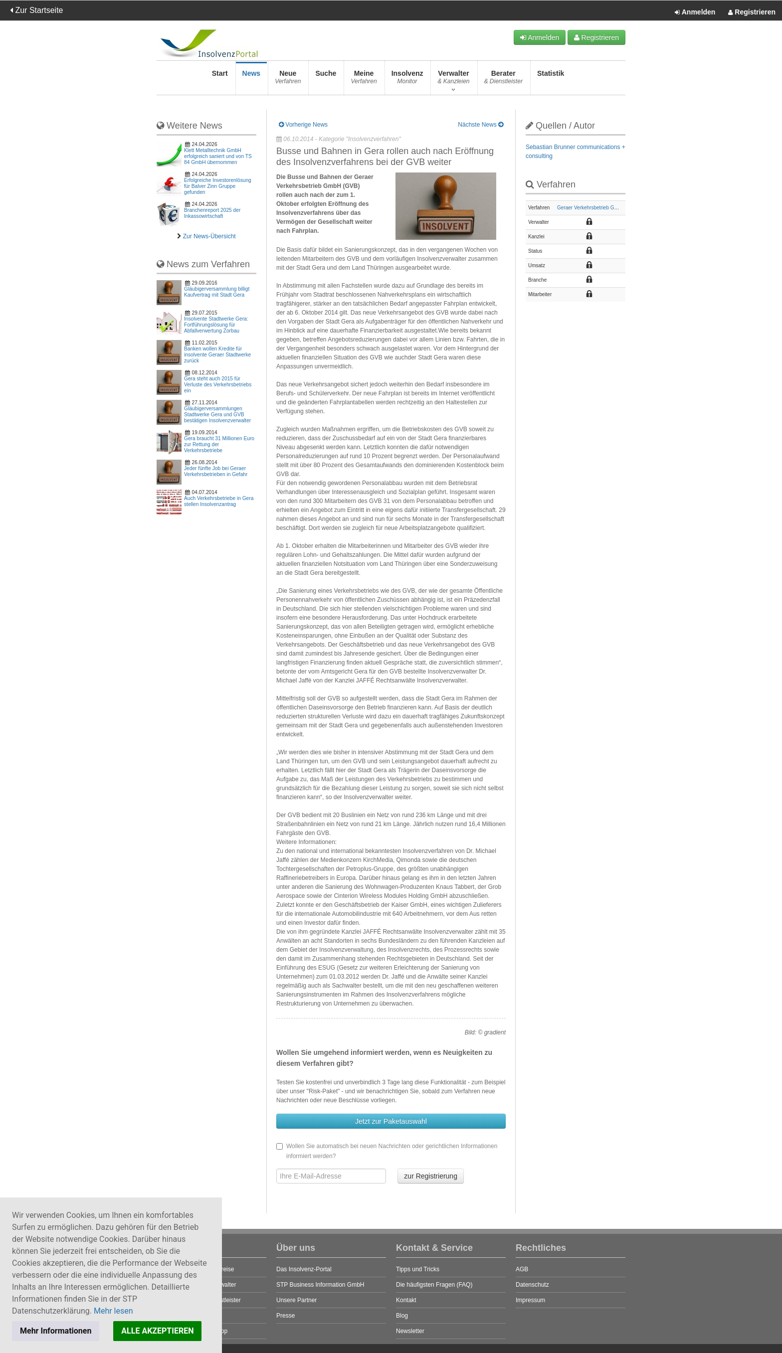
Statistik (550, 80)
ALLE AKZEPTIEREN (157, 1331)
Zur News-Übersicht (209, 236)
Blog (402, 1315)
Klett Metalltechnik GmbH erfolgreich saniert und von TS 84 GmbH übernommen (218, 156)
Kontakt (406, 1300)
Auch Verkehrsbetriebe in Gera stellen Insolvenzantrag (218, 501)
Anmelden (695, 12)
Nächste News (480, 124)
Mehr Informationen (55, 1331)
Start (220, 80)
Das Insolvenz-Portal (304, 1269)
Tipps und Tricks (417, 1269)
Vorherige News (303, 124)
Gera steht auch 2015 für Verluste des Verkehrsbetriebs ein (217, 384)
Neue (288, 80)
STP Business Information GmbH (320, 1284)
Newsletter (410, 1331)
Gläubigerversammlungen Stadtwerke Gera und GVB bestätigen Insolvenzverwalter (217, 414)
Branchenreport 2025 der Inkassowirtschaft (212, 213)
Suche (325, 80)
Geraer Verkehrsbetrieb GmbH (591, 207)
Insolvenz (407, 80)
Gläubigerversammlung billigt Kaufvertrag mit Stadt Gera (216, 292)
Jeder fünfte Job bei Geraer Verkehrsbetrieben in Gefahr (215, 471)
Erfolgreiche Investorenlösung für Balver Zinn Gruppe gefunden (217, 186)
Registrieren (752, 12)
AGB (522, 1269)
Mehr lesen (113, 1311)
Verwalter (453, 80)
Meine (364, 80)
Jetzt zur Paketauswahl (391, 1121)
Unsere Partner (296, 1300)
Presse (285, 1315)
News (251, 80)
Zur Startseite (36, 10)
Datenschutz (532, 1284)
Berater (503, 80)
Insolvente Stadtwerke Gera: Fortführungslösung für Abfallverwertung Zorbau (216, 325)
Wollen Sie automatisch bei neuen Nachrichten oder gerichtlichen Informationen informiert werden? (386, 1151)
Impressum (530, 1300)
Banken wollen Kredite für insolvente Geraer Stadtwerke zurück (217, 354)
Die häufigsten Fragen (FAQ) (434, 1284)
